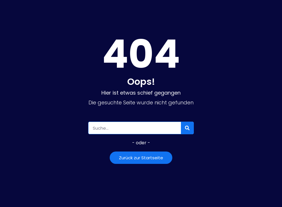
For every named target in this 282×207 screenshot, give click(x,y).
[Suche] (187, 128)
